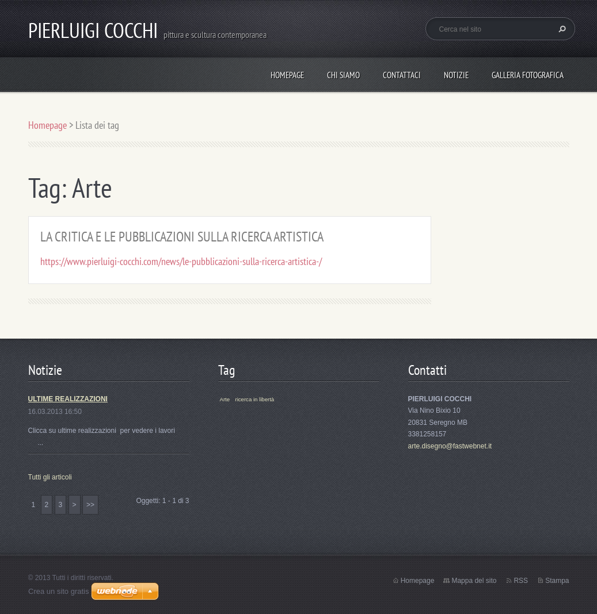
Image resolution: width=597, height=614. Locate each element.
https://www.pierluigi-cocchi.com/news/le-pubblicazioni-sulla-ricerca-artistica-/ (181, 261)
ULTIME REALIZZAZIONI (68, 399)
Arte (225, 399)
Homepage (287, 75)
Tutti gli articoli (50, 477)
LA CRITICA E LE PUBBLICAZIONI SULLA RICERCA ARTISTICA (182, 236)
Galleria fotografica (528, 75)
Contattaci (402, 75)
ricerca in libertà (254, 399)
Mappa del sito (473, 581)
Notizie (456, 75)
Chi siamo (343, 75)
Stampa (557, 581)
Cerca (560, 28)
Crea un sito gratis (58, 591)
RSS (521, 581)
